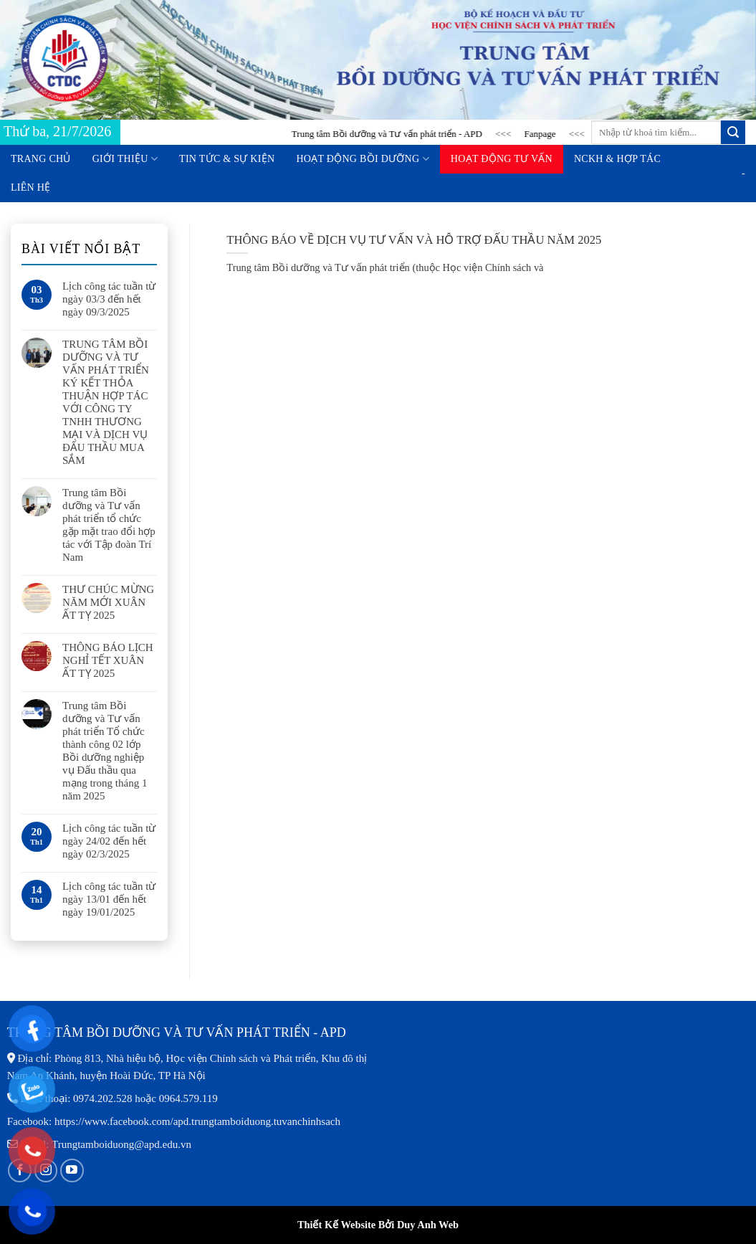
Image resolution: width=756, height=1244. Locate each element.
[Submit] (733, 132)
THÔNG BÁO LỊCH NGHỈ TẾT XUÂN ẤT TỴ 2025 (107, 660)
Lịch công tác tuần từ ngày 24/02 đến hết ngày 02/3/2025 (108, 841)
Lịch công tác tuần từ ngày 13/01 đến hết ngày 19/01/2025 (108, 899)
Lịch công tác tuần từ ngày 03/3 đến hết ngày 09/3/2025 (108, 299)
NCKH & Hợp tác (617, 158)
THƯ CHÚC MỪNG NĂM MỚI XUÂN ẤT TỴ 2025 (108, 602)
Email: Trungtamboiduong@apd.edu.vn (106, 1144)
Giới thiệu (125, 159)
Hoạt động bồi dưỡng (362, 159)
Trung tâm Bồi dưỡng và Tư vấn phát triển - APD (396, 133)
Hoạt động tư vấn (501, 158)
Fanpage (549, 133)
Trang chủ (41, 158)
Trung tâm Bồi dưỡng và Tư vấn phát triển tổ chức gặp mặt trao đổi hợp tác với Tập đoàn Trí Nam (108, 525)
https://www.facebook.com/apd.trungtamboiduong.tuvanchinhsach (197, 1121)
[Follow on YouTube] (72, 1170)
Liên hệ (30, 187)
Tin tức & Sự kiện (226, 158)
